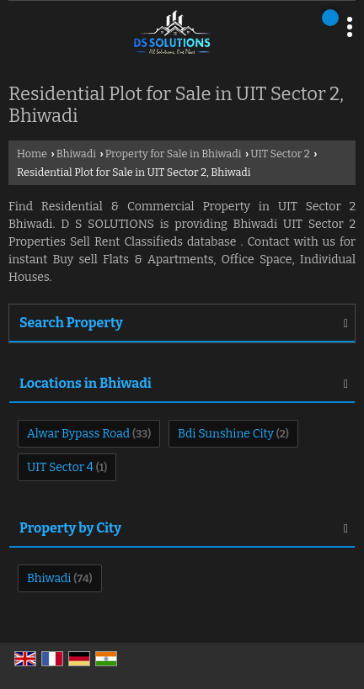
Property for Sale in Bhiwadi (173, 153)
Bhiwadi (76, 153)
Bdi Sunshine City (226, 434)
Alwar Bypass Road (78, 434)
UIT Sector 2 (280, 153)
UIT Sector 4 (60, 467)
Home (32, 153)
